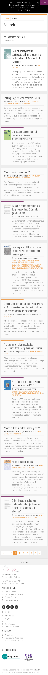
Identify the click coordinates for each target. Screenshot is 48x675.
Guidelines (9, 635)
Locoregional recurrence (22, 391)
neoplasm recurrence (25, 262)
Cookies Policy (24, 10)
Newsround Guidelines (14, 638)
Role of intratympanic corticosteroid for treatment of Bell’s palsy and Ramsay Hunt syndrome (27, 56)
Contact (8, 621)
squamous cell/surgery (21, 268)
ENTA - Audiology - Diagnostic (19, 104)
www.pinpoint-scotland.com (13, 583)
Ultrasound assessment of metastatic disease (24, 133)
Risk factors (16, 395)
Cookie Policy (10, 592)
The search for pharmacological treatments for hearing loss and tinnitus (23, 346)
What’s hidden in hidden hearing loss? (22, 428)
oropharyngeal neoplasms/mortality (26, 264)
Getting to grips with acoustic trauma (22, 98)
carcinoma (16, 260)
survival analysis (37, 268)
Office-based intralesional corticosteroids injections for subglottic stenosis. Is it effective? (26, 505)
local (14, 262)
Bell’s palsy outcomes (22, 461)
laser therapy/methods (30, 260)
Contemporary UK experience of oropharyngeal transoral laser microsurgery (27, 250)
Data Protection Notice (14, 594)
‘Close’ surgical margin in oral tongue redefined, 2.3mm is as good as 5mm (26, 209)
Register (8, 619)
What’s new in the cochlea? (17, 172)
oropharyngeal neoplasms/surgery (25, 266)
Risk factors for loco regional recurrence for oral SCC (26, 383)
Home (7, 19)
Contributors (10, 624)
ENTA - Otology (28, 467)
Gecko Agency (34, 672)
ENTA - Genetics (9, 317)
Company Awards (12, 627)
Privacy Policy (10, 597)
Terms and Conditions (13, 600)
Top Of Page (24, 561)
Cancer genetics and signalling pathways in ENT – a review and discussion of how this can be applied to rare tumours (23, 307)
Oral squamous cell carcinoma (31, 393)
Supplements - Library (13, 641)
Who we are (9, 616)
